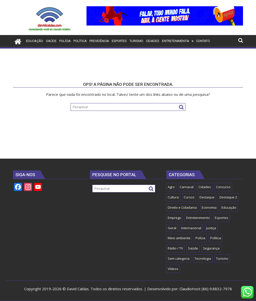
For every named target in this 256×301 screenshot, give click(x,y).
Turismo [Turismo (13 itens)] (222, 258)
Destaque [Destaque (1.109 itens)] (207, 197)
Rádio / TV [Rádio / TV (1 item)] (175, 248)
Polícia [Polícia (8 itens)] (200, 238)
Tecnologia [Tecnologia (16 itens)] (202, 258)
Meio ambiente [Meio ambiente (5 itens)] (179, 238)
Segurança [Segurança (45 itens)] (211, 248)
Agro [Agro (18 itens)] (171, 187)
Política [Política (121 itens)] (215, 238)
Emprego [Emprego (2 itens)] (174, 217)
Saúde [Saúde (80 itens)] (193, 248)
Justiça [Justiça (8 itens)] (211, 228)
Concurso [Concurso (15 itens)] (223, 187)
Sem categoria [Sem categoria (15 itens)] (179, 258)
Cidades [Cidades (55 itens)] (204, 187)
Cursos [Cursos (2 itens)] (189, 197)
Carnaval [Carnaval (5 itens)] (187, 187)
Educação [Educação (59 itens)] (229, 207)
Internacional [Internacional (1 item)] (191, 228)
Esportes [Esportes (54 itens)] (221, 217)
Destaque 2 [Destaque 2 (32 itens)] (228, 197)
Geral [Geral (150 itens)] (172, 228)
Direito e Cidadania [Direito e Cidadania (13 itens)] (182, 207)
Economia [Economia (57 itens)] (209, 207)
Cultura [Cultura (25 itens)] (173, 197)
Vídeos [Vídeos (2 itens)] (173, 268)
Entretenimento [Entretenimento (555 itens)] (198, 217)
